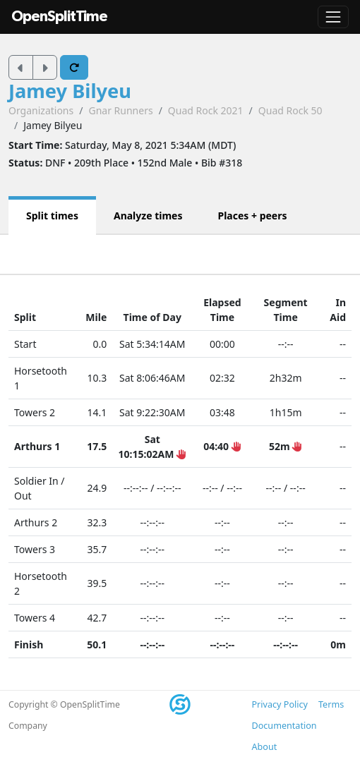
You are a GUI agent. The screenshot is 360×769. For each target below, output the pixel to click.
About (264, 747)
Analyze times (148, 215)
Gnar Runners (120, 110)
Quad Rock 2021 (206, 110)
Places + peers (252, 215)
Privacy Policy (280, 704)
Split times (52, 215)
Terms (331, 704)
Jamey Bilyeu (69, 91)
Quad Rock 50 (290, 110)
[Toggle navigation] (333, 17)
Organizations (40, 110)
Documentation (284, 726)
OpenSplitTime (59, 16)
